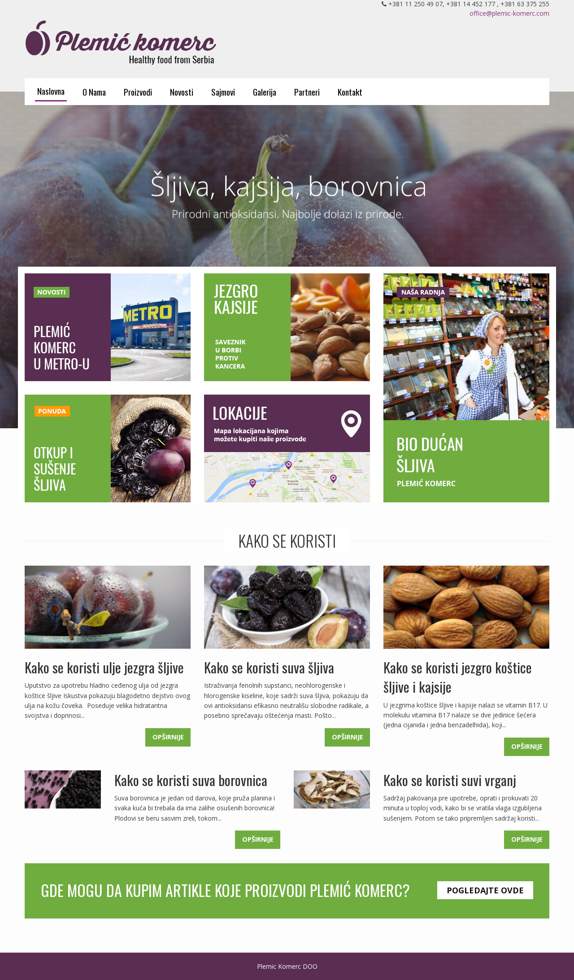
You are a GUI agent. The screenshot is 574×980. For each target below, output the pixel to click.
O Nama (94, 91)
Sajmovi (223, 91)
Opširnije (168, 737)
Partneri (307, 91)
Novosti (181, 91)
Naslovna (51, 90)
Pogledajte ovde (485, 890)
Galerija (264, 91)
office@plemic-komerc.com (509, 13)
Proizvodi (138, 91)
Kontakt (350, 91)
